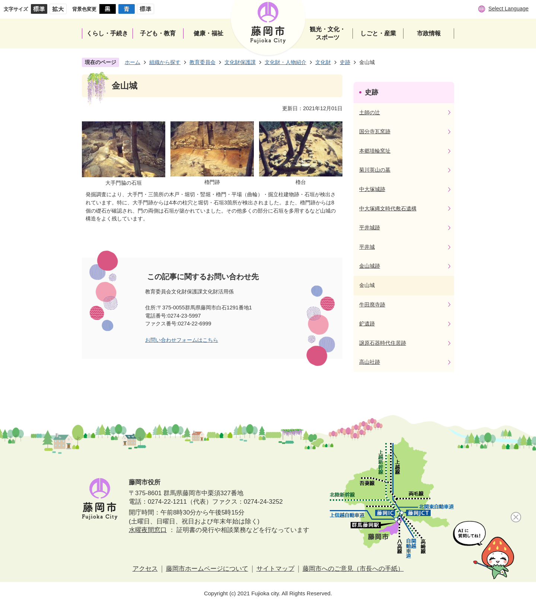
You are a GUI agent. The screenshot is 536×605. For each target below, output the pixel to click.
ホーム (132, 62)
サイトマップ (275, 568)
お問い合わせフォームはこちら (181, 340)
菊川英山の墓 (374, 170)
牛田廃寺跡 (372, 305)
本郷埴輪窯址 (374, 151)
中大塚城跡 (372, 189)
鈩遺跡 (367, 324)
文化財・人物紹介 (285, 62)
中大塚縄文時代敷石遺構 (388, 208)
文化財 (323, 62)
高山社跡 (369, 362)
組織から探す (165, 62)
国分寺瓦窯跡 (374, 131)
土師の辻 (369, 112)
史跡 (345, 62)
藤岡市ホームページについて (207, 568)
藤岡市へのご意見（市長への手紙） (353, 568)
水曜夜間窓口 (148, 530)
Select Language (508, 9)
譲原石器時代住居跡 (382, 343)
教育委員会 (202, 62)
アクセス (145, 568)
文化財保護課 (240, 62)
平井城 (367, 247)
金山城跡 (369, 266)
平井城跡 (369, 227)
